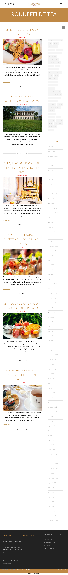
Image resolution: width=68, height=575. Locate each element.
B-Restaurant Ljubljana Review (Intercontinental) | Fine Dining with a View (12, 550)
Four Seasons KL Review (51, 542)
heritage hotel (53, 69)
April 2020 (51, 388)
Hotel (57, 75)
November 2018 (53, 468)
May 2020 (51, 383)
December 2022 (53, 241)
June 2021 (51, 322)
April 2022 (51, 274)
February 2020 (52, 397)
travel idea (58, 123)
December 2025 (53, 156)
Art (61, 40)
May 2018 (51, 497)
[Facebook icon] (3, 4)
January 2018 (52, 516)
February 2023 (52, 232)
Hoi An (51, 75)
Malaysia (51, 88)
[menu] (64, 3)
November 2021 (53, 298)
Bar (50, 46)
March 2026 (51, 151)
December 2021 (53, 293)
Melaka (51, 94)
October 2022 (52, 251)
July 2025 (51, 170)
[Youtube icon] (8, 4)
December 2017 (53, 520)
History (58, 72)
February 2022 (52, 284)
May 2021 (51, 326)
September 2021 (53, 307)
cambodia (52, 49)
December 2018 (53, 464)
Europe (51, 59)
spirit (58, 117)
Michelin (58, 94)
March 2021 (51, 336)
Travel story (53, 126)
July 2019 (51, 430)
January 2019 (52, 459)
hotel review (53, 78)
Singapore (52, 113)
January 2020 (52, 402)
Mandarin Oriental (55, 91)
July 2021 (51, 317)
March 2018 (51, 506)
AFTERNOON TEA (22, 86)
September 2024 (53, 194)
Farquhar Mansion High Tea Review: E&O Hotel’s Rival (22, 168)
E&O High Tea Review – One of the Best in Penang (22, 375)
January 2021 (52, 345)
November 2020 (53, 355)
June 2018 (51, 492)
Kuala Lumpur (53, 85)
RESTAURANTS (22, 293)
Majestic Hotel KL (49, 548)
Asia (50, 43)
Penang (57, 97)
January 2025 (52, 189)
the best (59, 120)
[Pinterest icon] (11, 4)
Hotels (51, 81)
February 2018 (52, 511)
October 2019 (52, 416)
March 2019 (51, 449)
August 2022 (52, 260)
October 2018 (52, 473)
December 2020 (53, 350)
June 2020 (51, 378)
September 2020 (53, 364)
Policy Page (28, 569)
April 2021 (51, 331)
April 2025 (51, 179)
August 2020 (52, 369)
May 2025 (51, 175)
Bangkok (56, 43)
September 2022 (53, 255)
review (60, 104)
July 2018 (51, 487)
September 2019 (53, 421)
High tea (51, 72)
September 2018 (53, 478)
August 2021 (52, 312)
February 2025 (52, 184)
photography (53, 101)
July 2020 (51, 374)
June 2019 (51, 435)
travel (51, 123)
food (57, 59)
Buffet (55, 46)
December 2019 (53, 407)
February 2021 (52, 340)
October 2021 (52, 303)
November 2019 (53, 412)
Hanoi (57, 65)
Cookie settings (20, 569)
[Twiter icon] (5, 4)
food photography (55, 62)
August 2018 (52, 483)
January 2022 (52, 288)
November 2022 (53, 246)
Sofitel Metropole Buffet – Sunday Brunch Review (22, 239)
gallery (51, 65)
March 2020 (51, 393)
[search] (61, 4)
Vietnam (51, 129)
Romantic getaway (54, 107)
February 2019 (52, 454)
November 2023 (53, 213)
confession (52, 56)
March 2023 (51, 227)
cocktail (59, 49)
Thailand (51, 120)
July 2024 (51, 198)
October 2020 (52, 359)
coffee (59, 53)
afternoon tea (53, 40)
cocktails (52, 53)
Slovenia (51, 117)
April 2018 (51, 502)
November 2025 (53, 161)
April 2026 (51, 146)
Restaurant (52, 104)
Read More (6, 82)
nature (51, 97)
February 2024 (52, 208)
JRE (56, 81)
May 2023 (51, 217)
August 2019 (52, 426)
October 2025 (52, 165)
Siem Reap (52, 110)
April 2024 (51, 203)
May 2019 (51, 440)
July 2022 (51, 265)
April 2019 (51, 445)
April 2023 (51, 222)
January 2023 (52, 236)
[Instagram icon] (13, 4)
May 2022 (51, 269)
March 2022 (51, 279)
